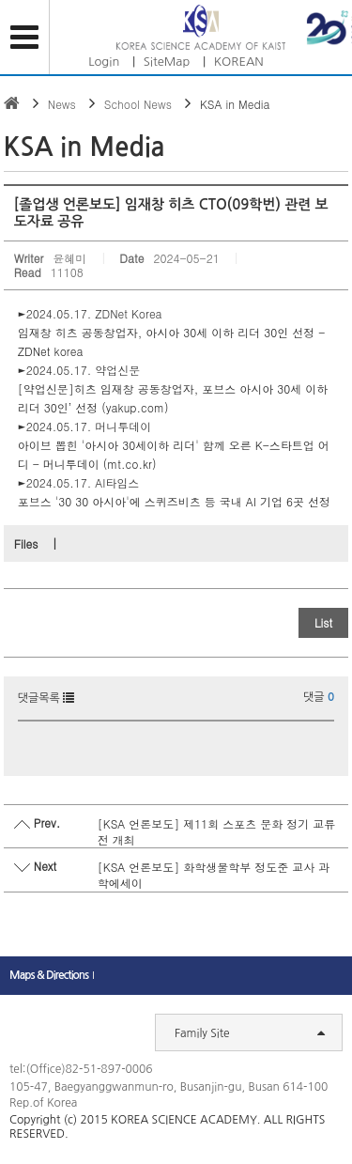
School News (138, 104)
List (323, 622)
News (62, 104)
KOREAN (239, 61)
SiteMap (167, 61)
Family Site (250, 1032)
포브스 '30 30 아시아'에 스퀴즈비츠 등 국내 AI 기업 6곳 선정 (176, 501)
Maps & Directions (48, 975)
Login (103, 61)
